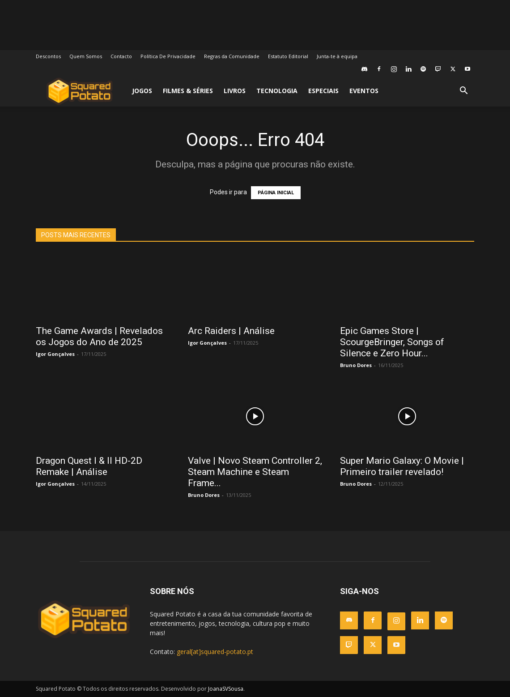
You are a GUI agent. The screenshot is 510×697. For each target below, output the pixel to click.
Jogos (142, 90)
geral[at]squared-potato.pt (215, 651)
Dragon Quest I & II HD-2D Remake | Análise (89, 466)
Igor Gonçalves (55, 354)
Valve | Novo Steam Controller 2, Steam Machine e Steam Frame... (255, 471)
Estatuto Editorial (288, 56)
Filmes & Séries (188, 90)
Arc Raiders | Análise (231, 330)
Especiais (323, 90)
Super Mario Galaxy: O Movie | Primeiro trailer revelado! (402, 466)
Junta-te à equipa (337, 56)
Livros (235, 90)
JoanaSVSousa (225, 689)
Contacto (121, 56)
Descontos (48, 56)
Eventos (363, 90)
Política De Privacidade (168, 56)
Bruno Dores (356, 365)
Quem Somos (85, 56)
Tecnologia (277, 90)
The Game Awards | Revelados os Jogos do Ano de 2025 (99, 336)
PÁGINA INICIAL (276, 193)
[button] (463, 91)
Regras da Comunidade (231, 56)
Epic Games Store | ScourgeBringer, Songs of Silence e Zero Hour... (392, 342)
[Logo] (79, 91)
